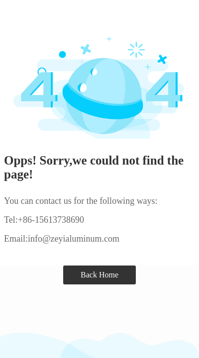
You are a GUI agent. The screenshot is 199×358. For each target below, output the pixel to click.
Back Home (99, 274)
